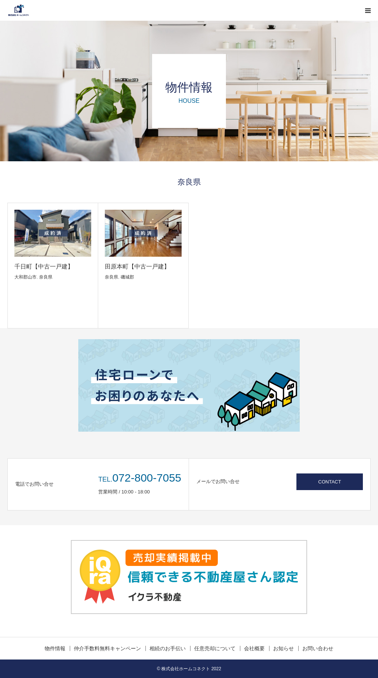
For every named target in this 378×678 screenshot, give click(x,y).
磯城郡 (127, 277)
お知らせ (283, 648)
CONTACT (329, 482)
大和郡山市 (25, 277)
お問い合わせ (317, 648)
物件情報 (55, 648)
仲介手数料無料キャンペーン (107, 648)
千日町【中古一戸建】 (43, 266)
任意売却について (215, 648)
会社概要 (254, 648)
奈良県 (45, 277)
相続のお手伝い (168, 648)
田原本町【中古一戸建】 (137, 266)
